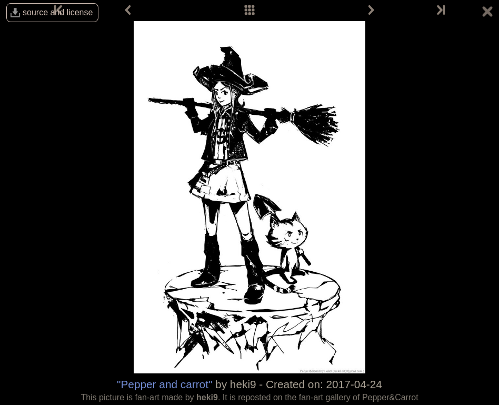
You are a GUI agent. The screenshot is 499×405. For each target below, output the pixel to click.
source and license (58, 12)
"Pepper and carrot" (164, 384)
